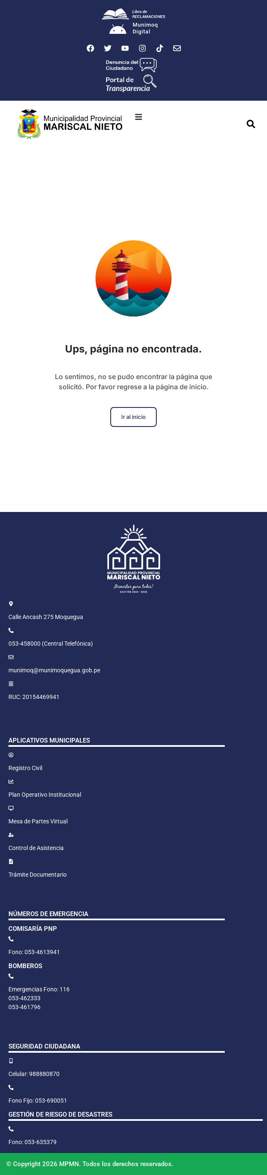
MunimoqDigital (145, 28)
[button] (138, 116)
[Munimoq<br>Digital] (117, 30)
